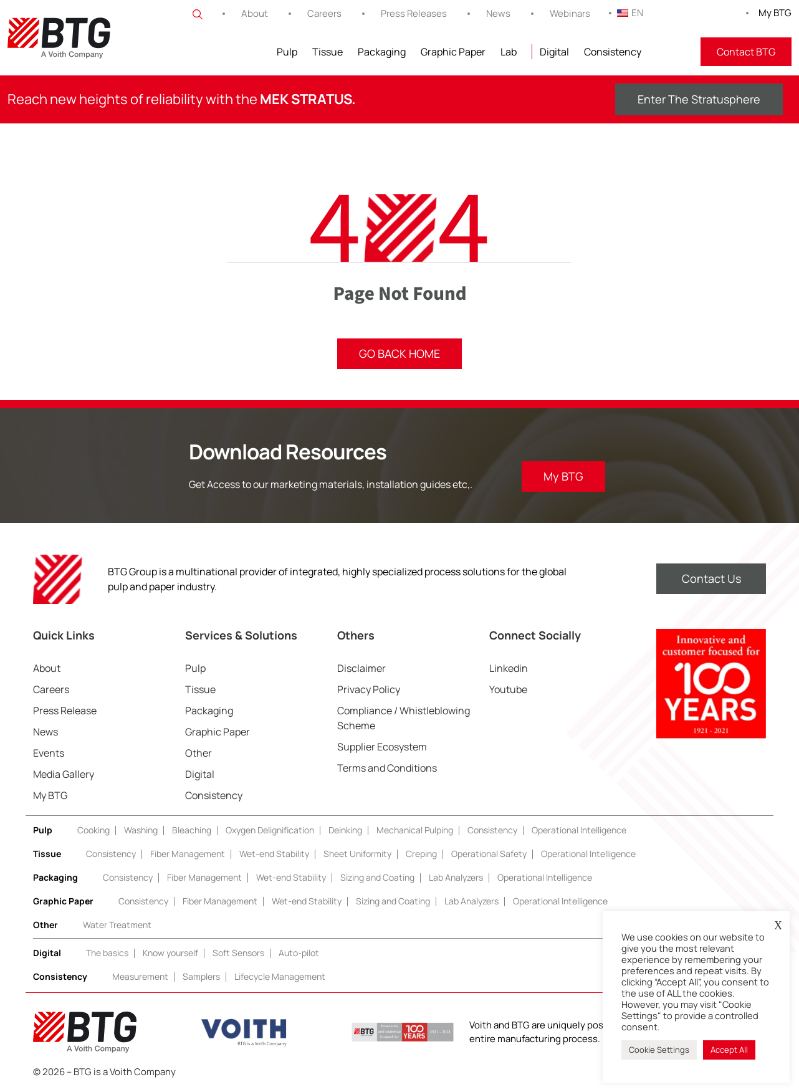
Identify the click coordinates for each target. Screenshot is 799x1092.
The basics (107, 953)
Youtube (508, 689)
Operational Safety (489, 854)
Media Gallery (63, 774)
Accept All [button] (729, 1049)
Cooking (93, 830)
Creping (421, 854)
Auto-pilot (299, 953)
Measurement (140, 976)
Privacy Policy (368, 689)
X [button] (778, 925)
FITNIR (671, 52)
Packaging (382, 52)
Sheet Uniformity (357, 854)
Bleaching (191, 830)
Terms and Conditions (387, 768)
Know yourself (170, 953)
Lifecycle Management (279, 976)
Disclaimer (361, 668)
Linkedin (508, 668)
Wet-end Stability (274, 854)
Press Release (65, 710)
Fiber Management (187, 854)
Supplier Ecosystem (382, 747)
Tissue (327, 52)
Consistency (612, 52)
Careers (324, 13)
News (498, 13)
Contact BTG (746, 52)
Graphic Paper (453, 52)
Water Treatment (117, 925)
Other (198, 753)
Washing (141, 830)
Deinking (345, 830)
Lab (508, 52)
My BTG (775, 12)
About (254, 13)
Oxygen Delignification (270, 830)
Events (48, 753)
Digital (554, 52)
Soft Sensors (238, 953)
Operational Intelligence (579, 830)
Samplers (201, 976)
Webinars (570, 13)
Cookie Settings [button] (659, 1049)
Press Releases (414, 13)
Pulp (287, 52)
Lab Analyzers (456, 877)
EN (630, 12)
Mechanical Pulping (414, 830)
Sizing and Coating (377, 877)
